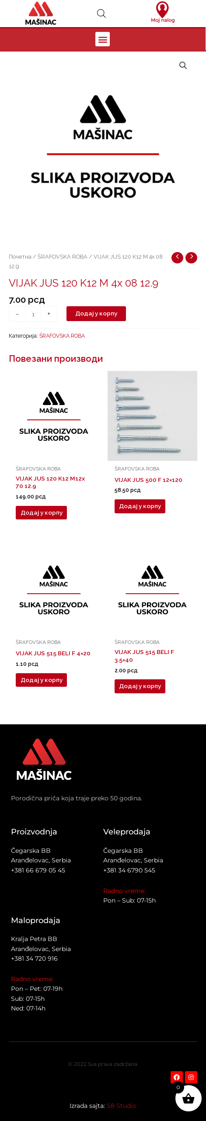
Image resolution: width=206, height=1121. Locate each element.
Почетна (20, 256)
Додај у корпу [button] (42, 512)
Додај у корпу (96, 313)
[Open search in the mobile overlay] (101, 13)
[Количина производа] (33, 314)
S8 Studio (121, 1105)
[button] (102, 39)
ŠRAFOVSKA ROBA (62, 256)
